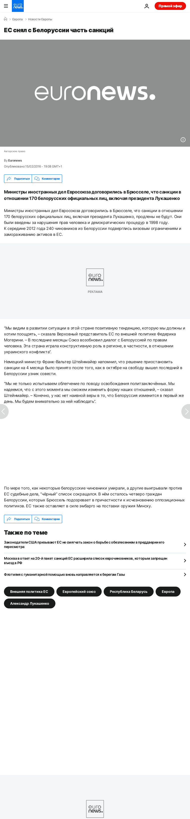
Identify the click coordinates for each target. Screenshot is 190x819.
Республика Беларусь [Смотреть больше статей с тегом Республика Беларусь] (128, 591)
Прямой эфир (170, 6)
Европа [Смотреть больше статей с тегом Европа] (168, 591)
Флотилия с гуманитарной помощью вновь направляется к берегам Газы (64, 574)
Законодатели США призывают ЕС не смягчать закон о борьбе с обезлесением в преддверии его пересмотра (84, 544)
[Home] (5, 19)
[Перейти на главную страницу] (18, 6)
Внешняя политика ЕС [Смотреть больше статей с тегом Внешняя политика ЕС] (29, 591)
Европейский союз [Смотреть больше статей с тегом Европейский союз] (79, 591)
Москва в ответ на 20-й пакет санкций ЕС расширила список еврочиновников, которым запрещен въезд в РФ (85, 560)
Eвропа (17, 19)
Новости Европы (40, 19)
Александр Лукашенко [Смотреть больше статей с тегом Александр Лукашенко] (29, 603)
